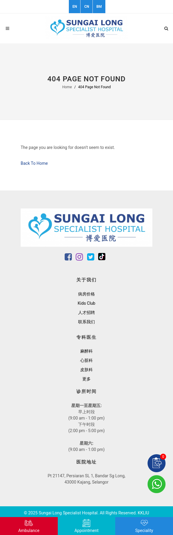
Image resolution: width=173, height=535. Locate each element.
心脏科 (86, 360)
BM (99, 6)
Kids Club (86, 303)
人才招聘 (86, 312)
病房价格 (86, 294)
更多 (86, 379)
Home (67, 87)
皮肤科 (86, 369)
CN (86, 6)
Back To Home (34, 163)
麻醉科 (86, 351)
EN (74, 6)
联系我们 (86, 321)
